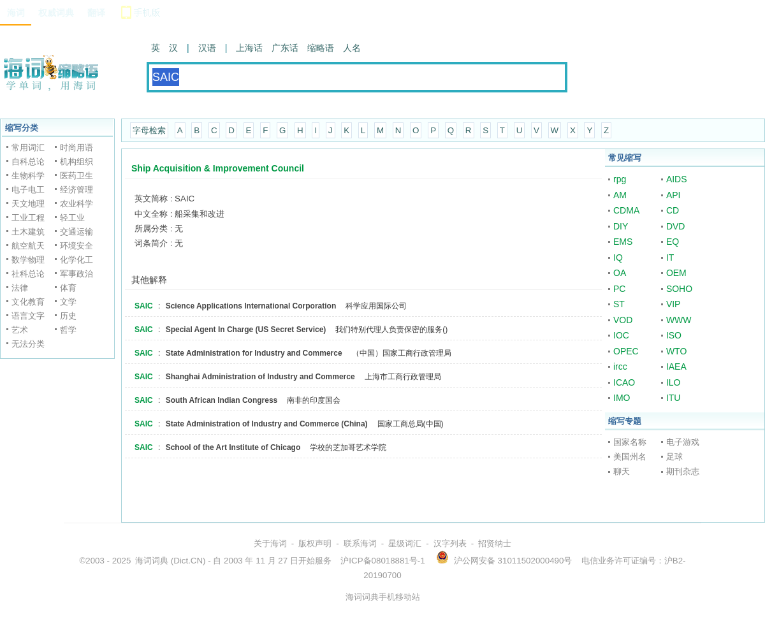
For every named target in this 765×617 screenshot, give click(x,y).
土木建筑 (28, 231)
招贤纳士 (494, 543)
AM (620, 195)
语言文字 (28, 316)
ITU (673, 398)
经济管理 (76, 189)
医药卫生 (76, 175)
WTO (676, 351)
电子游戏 (682, 442)
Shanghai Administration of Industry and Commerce (260, 376)
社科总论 (28, 274)
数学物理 (28, 260)
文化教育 (28, 302)
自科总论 (28, 161)
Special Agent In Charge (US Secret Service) (246, 329)
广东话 (285, 48)
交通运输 (76, 231)
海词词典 (151, 560)
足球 (674, 456)
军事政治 (76, 274)
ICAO (624, 382)
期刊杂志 (682, 471)
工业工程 (28, 217)
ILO (673, 382)
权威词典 (56, 13)
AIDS (676, 179)
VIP (673, 304)
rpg (619, 179)
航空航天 (28, 245)
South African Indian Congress (222, 400)
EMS (622, 241)
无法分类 (28, 344)
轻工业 (72, 217)
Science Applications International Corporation (251, 305)
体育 (68, 288)
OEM (676, 273)
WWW (679, 320)
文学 (68, 302)
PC (619, 289)
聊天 (621, 471)
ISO (673, 335)
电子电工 (28, 189)
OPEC (626, 351)
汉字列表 (450, 543)
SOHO (679, 289)
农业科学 (76, 203)
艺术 (19, 330)
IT (670, 257)
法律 (19, 288)
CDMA (626, 210)
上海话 (249, 48)
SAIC (144, 305)
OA (619, 273)
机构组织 (76, 161)
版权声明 (315, 543)
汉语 (207, 48)
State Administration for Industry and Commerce (254, 353)
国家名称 (629, 442)
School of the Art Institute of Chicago (233, 447)
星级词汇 (404, 543)
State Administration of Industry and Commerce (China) (267, 423)
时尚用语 (76, 147)
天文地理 (28, 203)
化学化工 (76, 260)
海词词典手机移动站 (383, 597)
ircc (620, 366)
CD (672, 210)
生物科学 (28, 175)
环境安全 (76, 245)
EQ (672, 241)
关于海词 (270, 543)
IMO (621, 398)
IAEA (676, 366)
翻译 (96, 13)
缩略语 (320, 48)
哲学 (68, 330)
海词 (16, 13)
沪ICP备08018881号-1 (382, 560)
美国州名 (629, 456)
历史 (68, 316)
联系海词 (360, 543)
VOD (622, 320)
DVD (675, 226)
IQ (618, 257)
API (673, 195)
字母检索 (149, 130)
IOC (621, 335)
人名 (352, 48)
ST (619, 304)
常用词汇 (28, 147)
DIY (620, 226)
